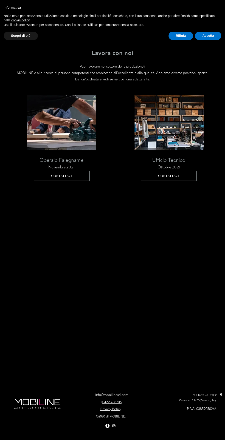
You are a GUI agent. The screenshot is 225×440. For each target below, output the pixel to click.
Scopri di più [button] (21, 35)
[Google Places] (221, 395)
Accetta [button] (208, 35)
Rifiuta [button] (181, 35)
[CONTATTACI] (62, 176)
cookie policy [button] (20, 20)
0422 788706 (112, 402)
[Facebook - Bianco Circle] (107, 426)
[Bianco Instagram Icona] (114, 426)
